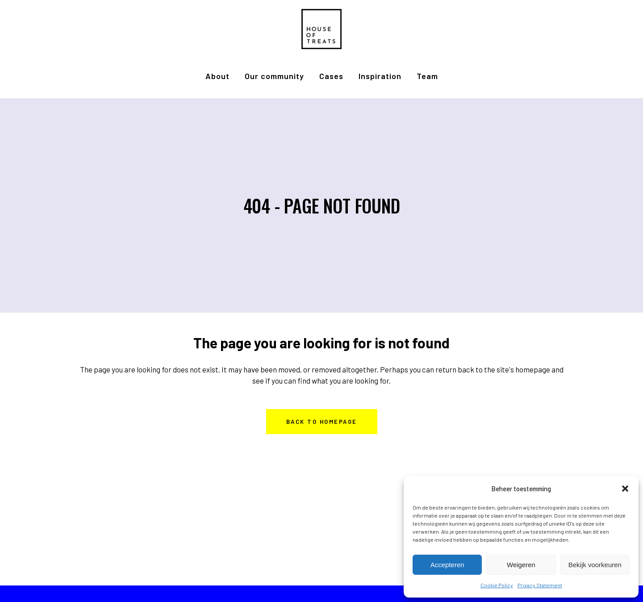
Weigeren (521, 565)
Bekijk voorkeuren (595, 565)
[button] (625, 488)
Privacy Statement (540, 585)
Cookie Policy (496, 585)
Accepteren (447, 565)
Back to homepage (321, 421)
